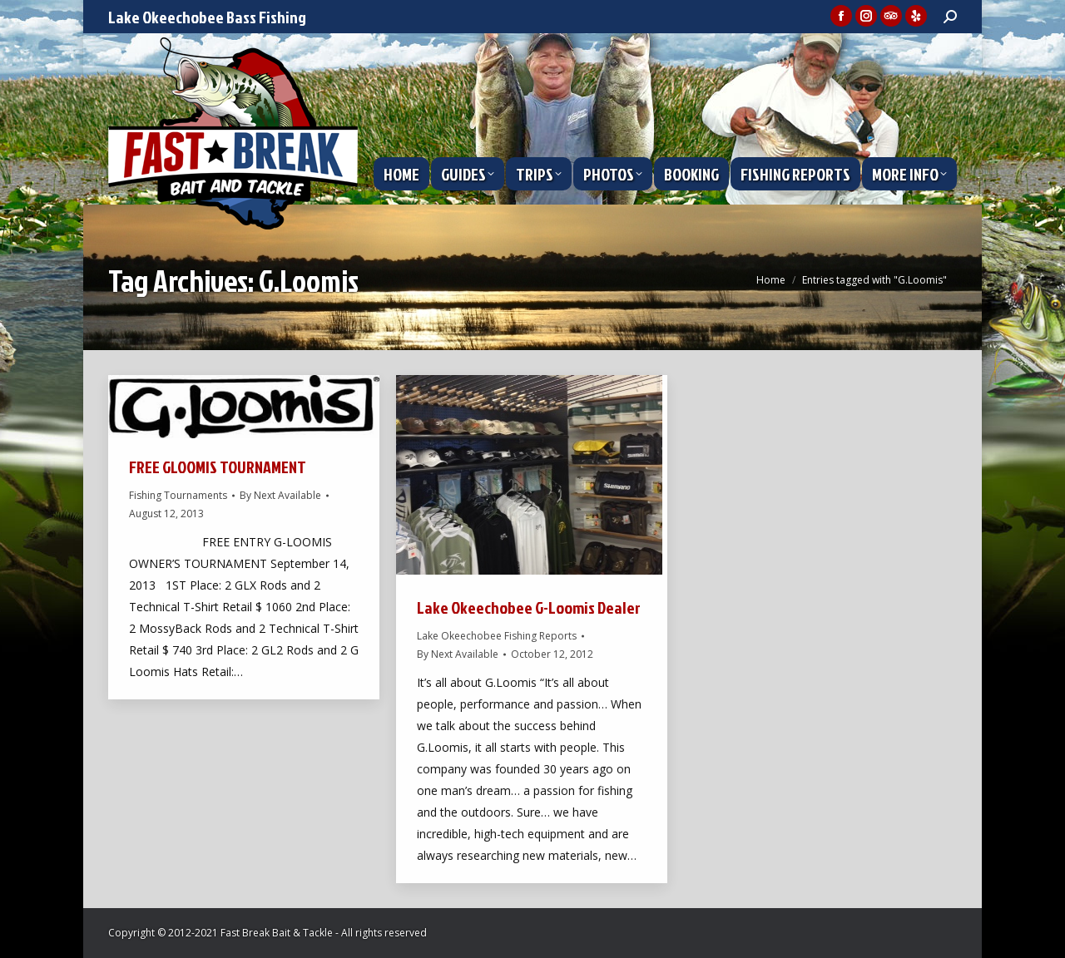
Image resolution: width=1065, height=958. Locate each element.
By (280, 495)
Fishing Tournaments (178, 495)
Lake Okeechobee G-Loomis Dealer (529, 607)
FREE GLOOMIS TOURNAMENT (217, 466)
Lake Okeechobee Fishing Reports (497, 636)
